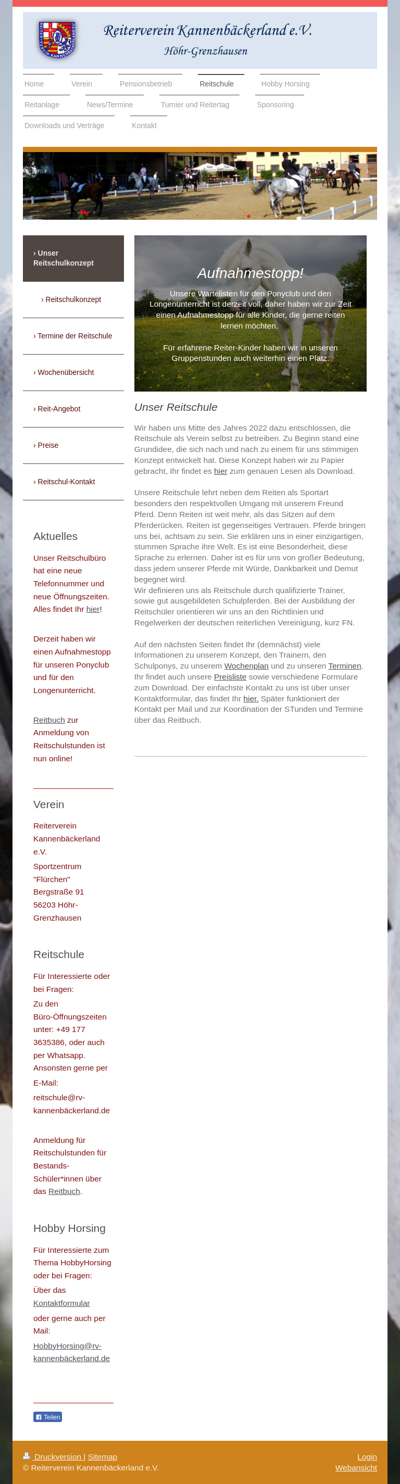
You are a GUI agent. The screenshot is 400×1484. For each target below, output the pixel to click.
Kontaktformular (61, 1303)
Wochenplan (246, 665)
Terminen (344, 665)
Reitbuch (49, 719)
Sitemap (102, 1456)
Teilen (47, 1417)
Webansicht (356, 1467)
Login (367, 1456)
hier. (250, 698)
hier (221, 471)
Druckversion (53, 1456)
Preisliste (230, 676)
